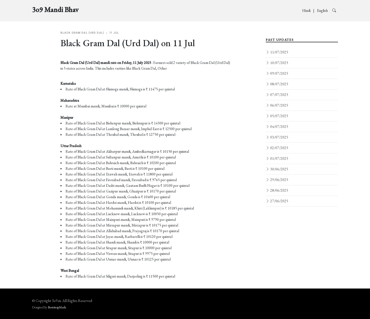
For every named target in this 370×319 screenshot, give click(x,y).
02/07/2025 (277, 147)
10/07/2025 (277, 62)
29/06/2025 (277, 179)
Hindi (306, 10)
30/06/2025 (277, 169)
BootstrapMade (57, 307)
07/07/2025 (277, 94)
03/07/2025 (277, 137)
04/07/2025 (277, 126)
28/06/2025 (277, 190)
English (322, 10)
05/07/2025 (277, 115)
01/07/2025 (277, 158)
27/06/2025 (277, 200)
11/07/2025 (277, 52)
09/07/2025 (277, 73)
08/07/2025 (277, 84)
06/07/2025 (277, 105)
